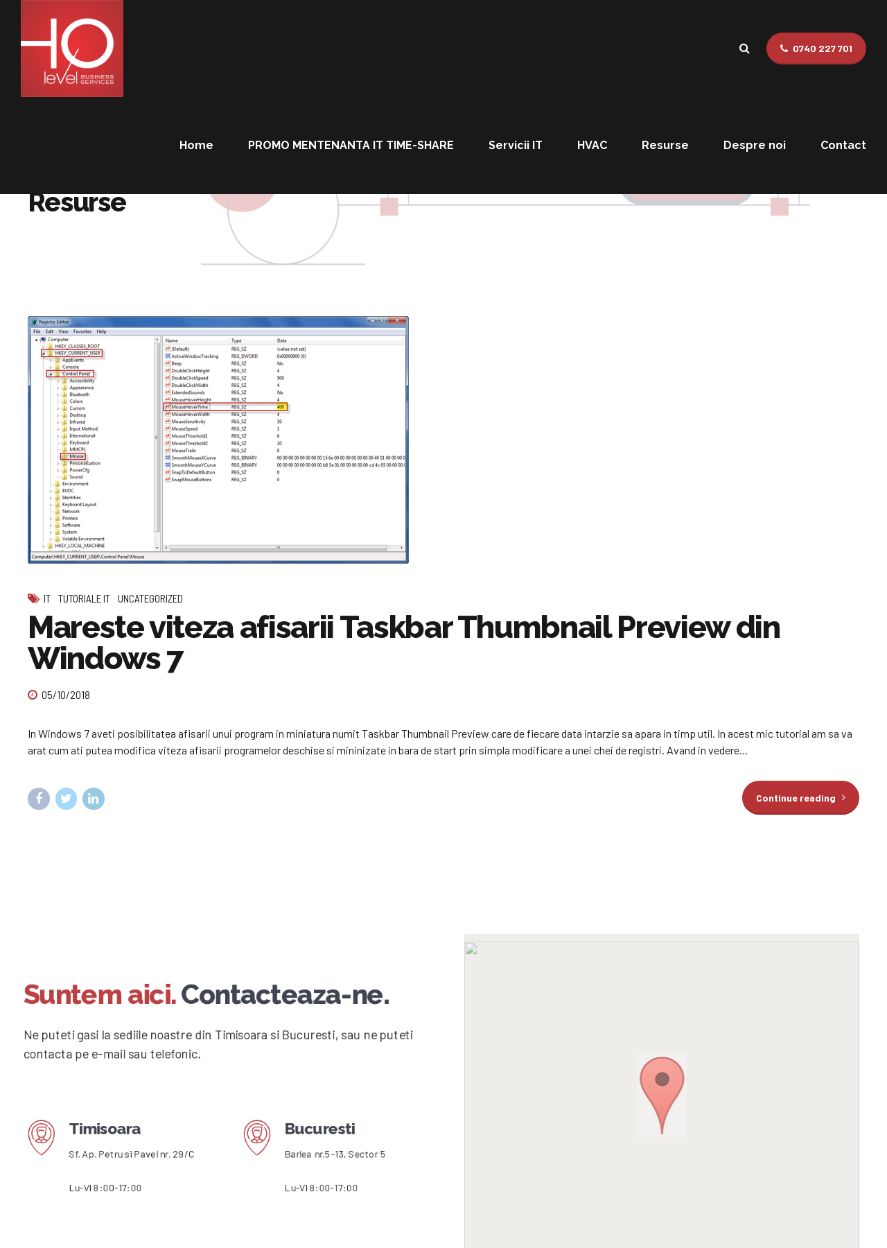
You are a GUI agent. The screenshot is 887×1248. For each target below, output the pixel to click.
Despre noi (754, 145)
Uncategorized (150, 598)
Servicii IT (516, 145)
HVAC (592, 145)
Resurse (665, 145)
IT (47, 598)
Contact (843, 145)
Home (196, 145)
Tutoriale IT (84, 598)
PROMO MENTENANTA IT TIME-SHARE (351, 145)
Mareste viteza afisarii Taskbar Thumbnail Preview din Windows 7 (404, 643)
